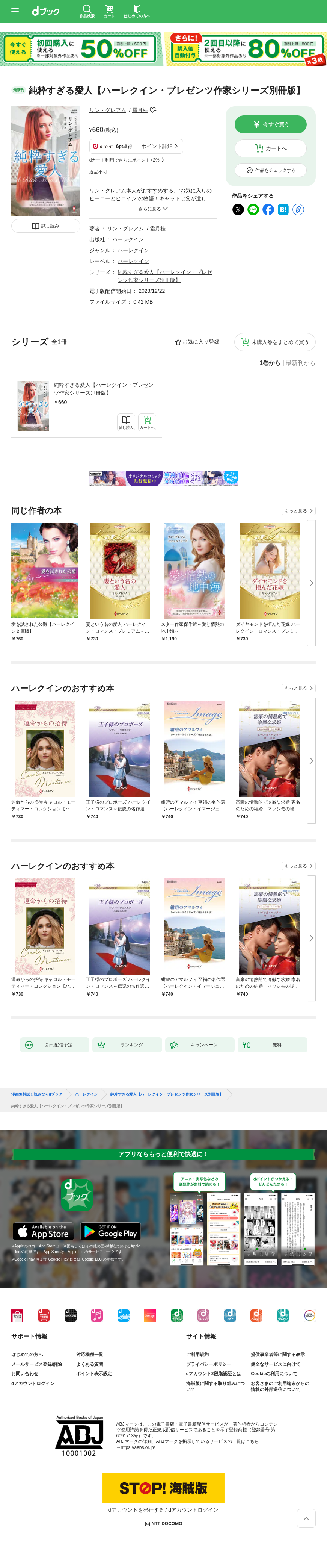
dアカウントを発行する (136, 1510)
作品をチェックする (275, 170)
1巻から (270, 363)
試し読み (50, 226)
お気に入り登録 (200, 342)
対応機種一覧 (89, 1354)
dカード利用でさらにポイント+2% (124, 160)
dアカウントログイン (32, 1383)
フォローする (153, 110)
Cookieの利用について (274, 1373)
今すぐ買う (276, 124)
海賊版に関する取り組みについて (215, 1386)
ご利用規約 (197, 1354)
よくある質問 (89, 1364)
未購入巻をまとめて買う (280, 342)
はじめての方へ (27, 1354)
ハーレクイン (128, 239)
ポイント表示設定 (94, 1373)
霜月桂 (140, 110)
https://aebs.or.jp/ (138, 1447)
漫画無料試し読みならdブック (36, 1094)
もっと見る (296, 510)
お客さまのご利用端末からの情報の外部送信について (280, 1386)
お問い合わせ (24, 1373)
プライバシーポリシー (208, 1364)
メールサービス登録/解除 (36, 1364)
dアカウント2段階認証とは (213, 1373)
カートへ (276, 148)
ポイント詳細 (157, 146)
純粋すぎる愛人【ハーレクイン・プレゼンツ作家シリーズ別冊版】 (104, 389)
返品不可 (98, 171)
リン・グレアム (107, 110)
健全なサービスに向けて (275, 1364)
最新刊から (301, 363)
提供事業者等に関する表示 (278, 1354)
